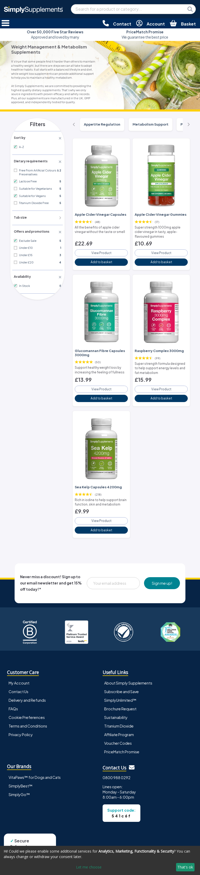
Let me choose (89, 867)
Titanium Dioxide (119, 719)
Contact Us (18, 684)
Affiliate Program (119, 727)
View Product (101, 250)
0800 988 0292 (116, 770)
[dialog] (100, 860)
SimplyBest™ (21, 779)
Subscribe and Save (121, 684)
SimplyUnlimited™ (120, 693)
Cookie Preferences (27, 710)
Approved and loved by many (55, 34)
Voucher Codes (118, 736)
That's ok (185, 867)
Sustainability (116, 710)
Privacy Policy (21, 727)
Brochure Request (120, 701)
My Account (19, 676)
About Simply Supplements (128, 676)
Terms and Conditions (28, 719)
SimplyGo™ (19, 787)
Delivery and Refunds (27, 693)
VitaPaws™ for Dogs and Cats (35, 770)
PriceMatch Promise (121, 745)
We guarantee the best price (145, 34)
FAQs (13, 701)
